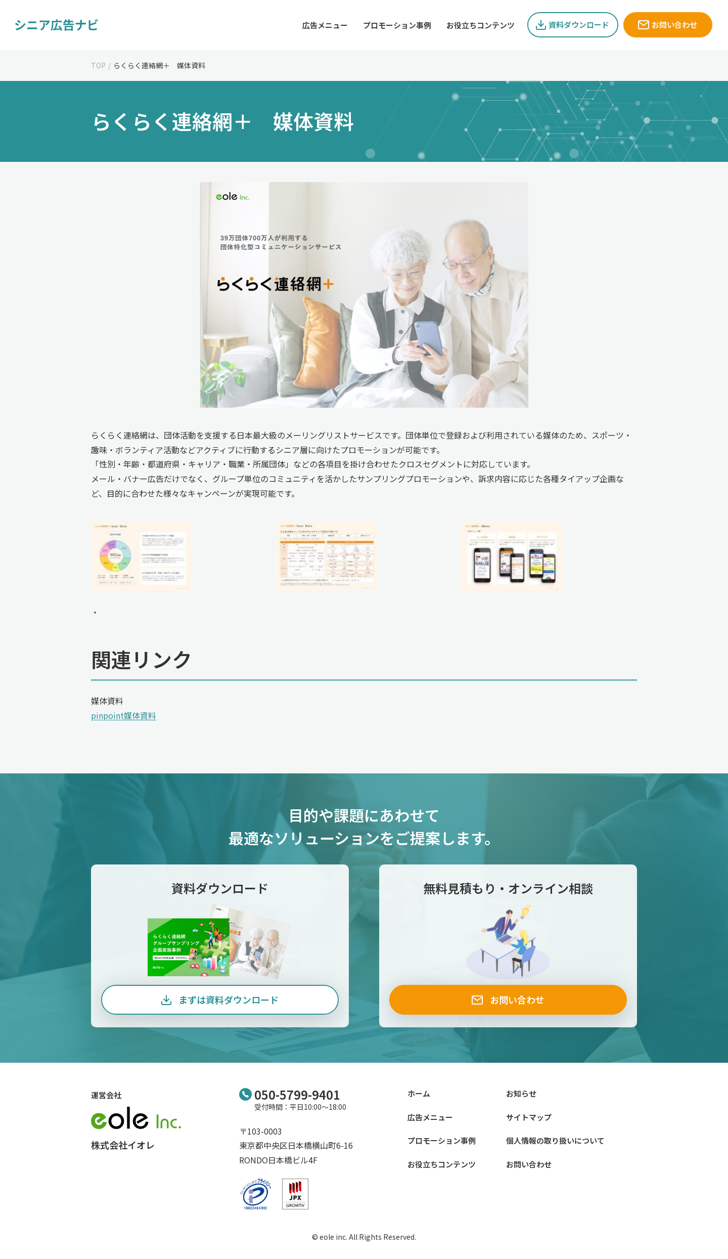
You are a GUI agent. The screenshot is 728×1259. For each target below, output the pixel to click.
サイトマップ (529, 1117)
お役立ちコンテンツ (441, 1164)
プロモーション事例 (441, 1141)
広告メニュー (430, 1117)
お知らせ (521, 1094)
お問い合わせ (529, 1164)
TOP (98, 65)
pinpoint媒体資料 (123, 715)
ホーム (418, 1094)
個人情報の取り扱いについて (555, 1141)
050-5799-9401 (297, 1095)
